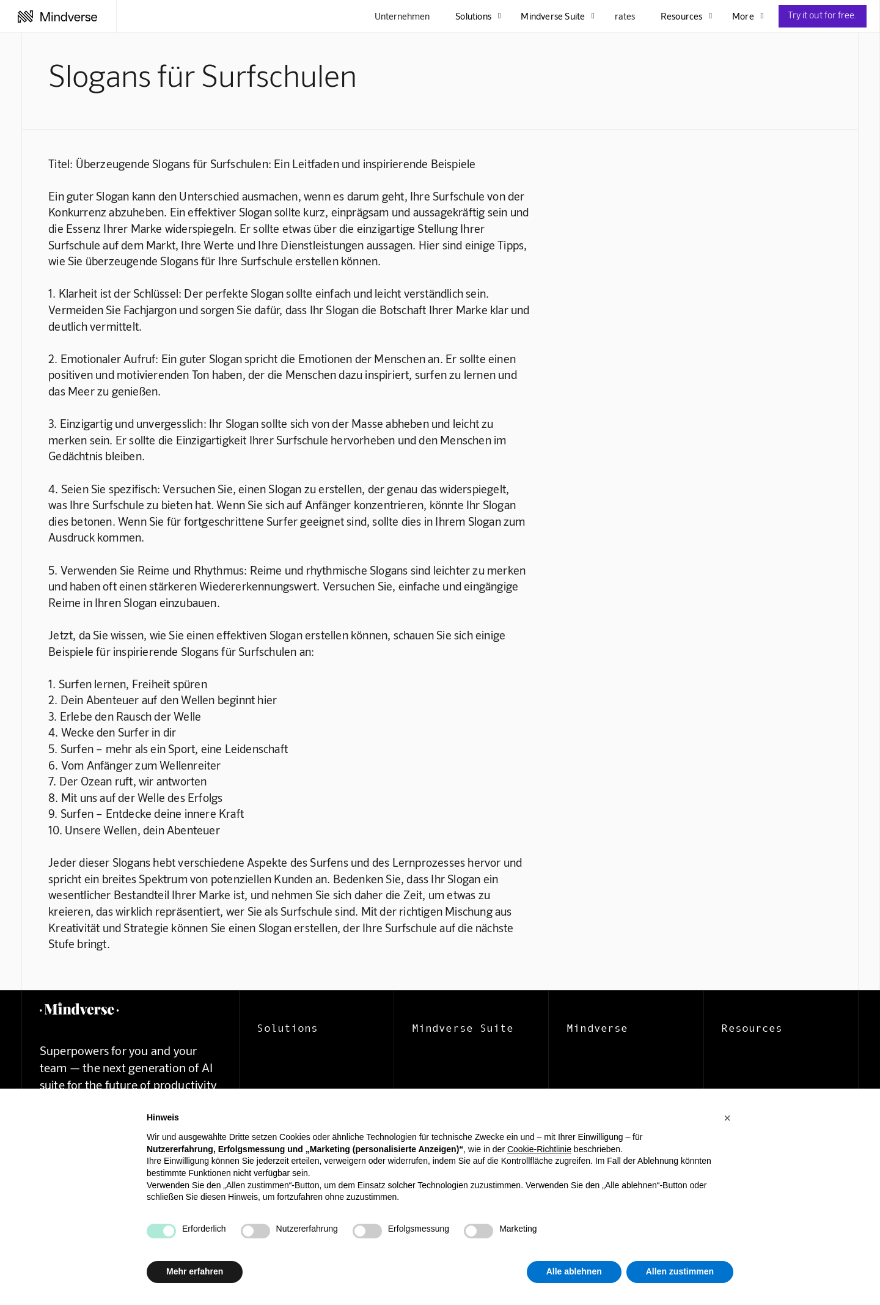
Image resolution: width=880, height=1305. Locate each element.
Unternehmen (402, 15)
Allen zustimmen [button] (680, 1271)
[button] (727, 1118)
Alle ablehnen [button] (574, 1271)
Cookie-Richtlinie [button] (539, 1149)
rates (625, 15)
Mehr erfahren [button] (194, 1271)
